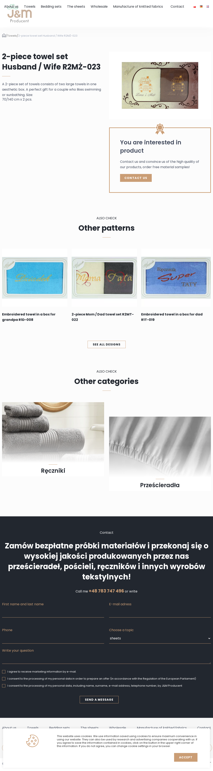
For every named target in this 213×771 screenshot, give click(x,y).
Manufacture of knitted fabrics (138, 6)
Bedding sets (51, 6)
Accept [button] (186, 757)
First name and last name (23, 604)
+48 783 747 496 (106, 591)
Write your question (18, 650)
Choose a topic (121, 630)
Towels (29, 6)
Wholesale (99, 6)
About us (11, 6)
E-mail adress (120, 604)
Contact (177, 6)
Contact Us (135, 178)
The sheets (76, 6)
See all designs (106, 344)
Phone (7, 630)
